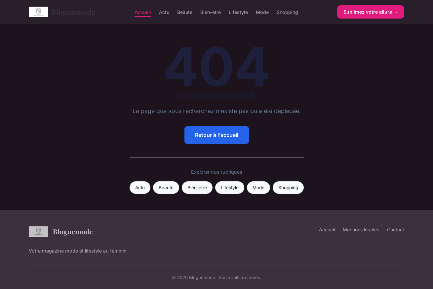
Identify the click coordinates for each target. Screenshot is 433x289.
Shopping (287, 12)
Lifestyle (238, 12)
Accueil (143, 12)
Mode (262, 12)
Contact (395, 229)
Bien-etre (210, 12)
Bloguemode (62, 12)
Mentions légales (361, 229)
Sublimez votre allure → (370, 12)
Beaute (184, 12)
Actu (164, 12)
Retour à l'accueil (216, 135)
